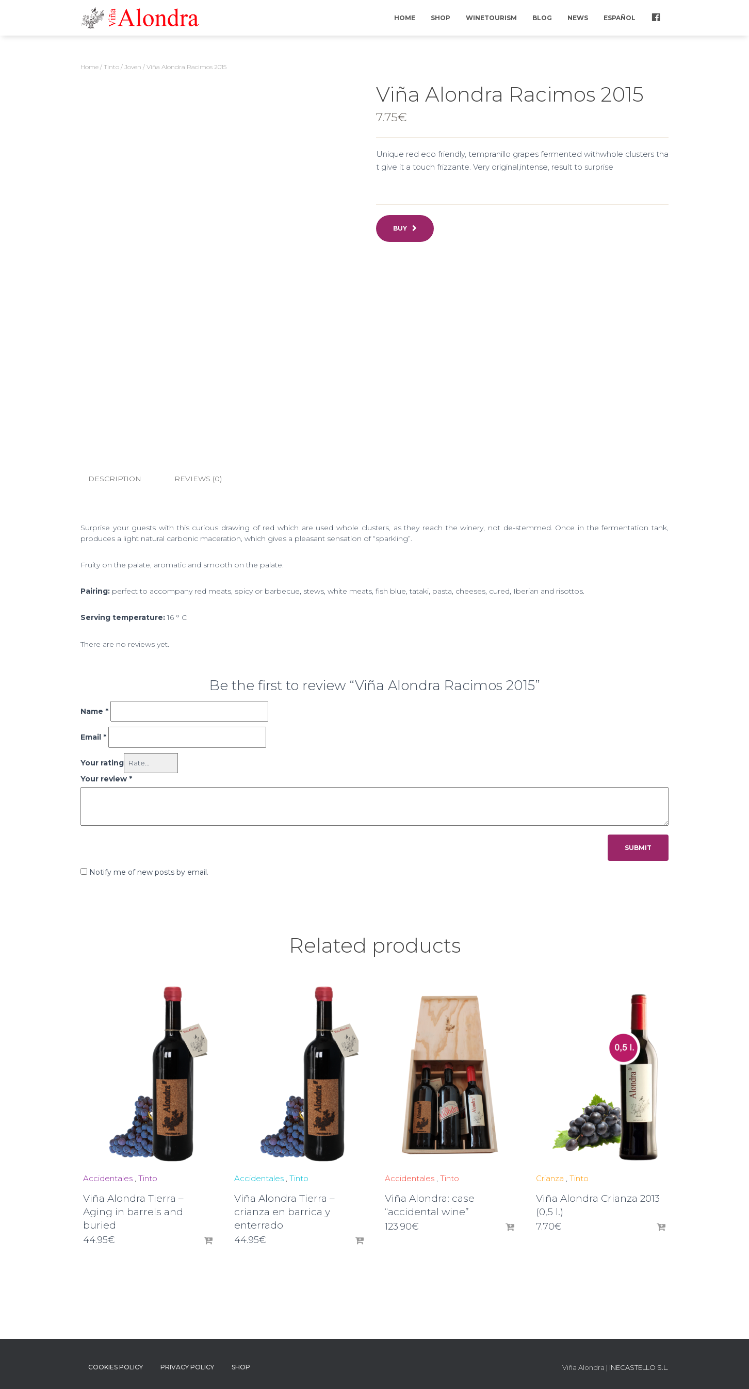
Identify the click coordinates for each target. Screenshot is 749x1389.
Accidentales (108, 1178)
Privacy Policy (187, 1366)
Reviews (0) (198, 478)
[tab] (122, 479)
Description (114, 478)
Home (404, 18)
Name (94, 710)
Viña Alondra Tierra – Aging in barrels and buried (133, 1211)
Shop (440, 18)
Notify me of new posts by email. (148, 871)
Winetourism (491, 18)
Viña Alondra (583, 1367)
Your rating (102, 762)
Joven (132, 67)
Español (620, 18)
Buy (400, 228)
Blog (542, 18)
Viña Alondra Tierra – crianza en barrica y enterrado (284, 1211)
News (577, 18)
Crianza (550, 1178)
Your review (106, 778)
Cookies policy (115, 1366)
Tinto (111, 67)
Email (93, 737)
